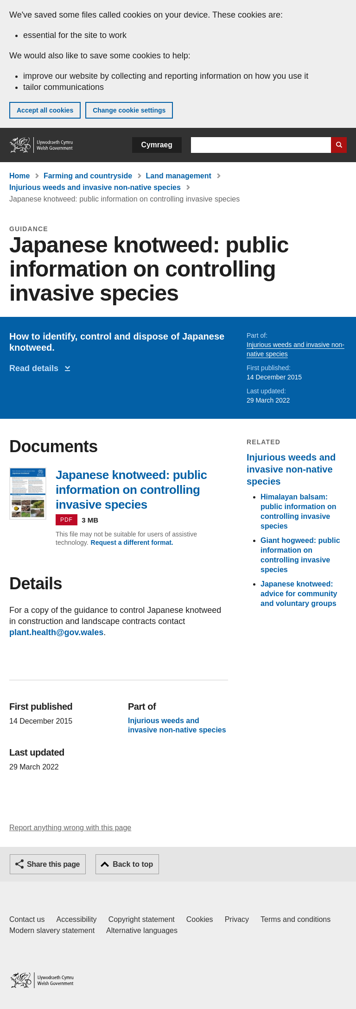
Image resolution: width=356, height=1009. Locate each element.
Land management (178, 176)
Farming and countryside (88, 176)
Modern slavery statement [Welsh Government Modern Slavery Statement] (52, 930)
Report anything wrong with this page (70, 828)
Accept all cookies (45, 110)
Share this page (53, 864)
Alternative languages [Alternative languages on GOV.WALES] (142, 930)
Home (19, 176)
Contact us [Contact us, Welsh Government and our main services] (26, 919)
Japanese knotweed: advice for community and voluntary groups (299, 593)
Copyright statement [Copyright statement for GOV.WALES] (141, 919)
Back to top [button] (133, 864)
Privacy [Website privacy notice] (237, 919)
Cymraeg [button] (156, 145)
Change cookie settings (129, 110)
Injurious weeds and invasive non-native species (95, 187)
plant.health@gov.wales (56, 632)
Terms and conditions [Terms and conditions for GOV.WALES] (296, 919)
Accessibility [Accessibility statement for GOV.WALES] (76, 919)
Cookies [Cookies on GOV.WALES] (199, 919)
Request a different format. (132, 542)
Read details (36, 368)
